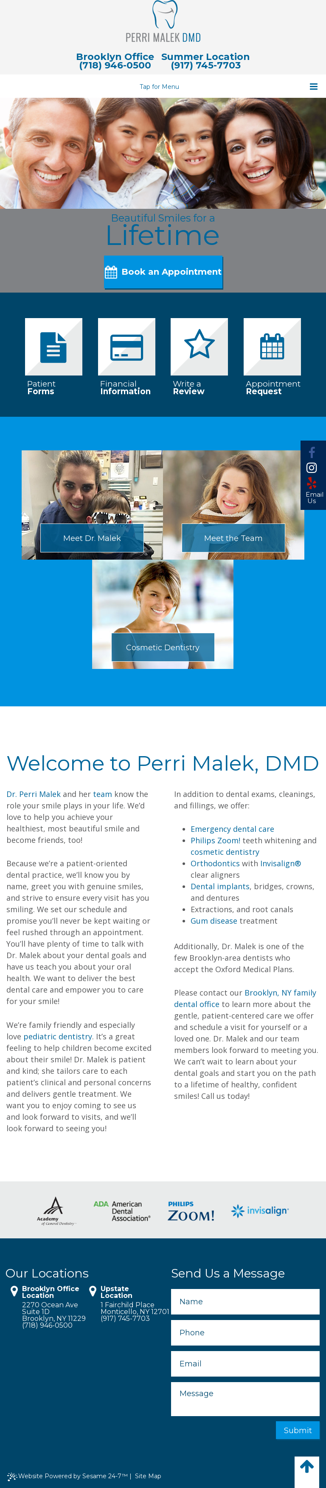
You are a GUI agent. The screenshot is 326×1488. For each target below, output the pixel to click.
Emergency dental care (232, 829)
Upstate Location (116, 1293)
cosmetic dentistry (225, 852)
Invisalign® (280, 864)
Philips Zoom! (215, 841)
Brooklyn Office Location (50, 1293)
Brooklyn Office (115, 57)
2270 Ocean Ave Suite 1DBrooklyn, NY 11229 (52, 1312)
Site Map (148, 1476)
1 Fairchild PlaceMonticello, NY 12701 (131, 1309)
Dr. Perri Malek (33, 794)
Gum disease (214, 921)
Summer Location (205, 57)
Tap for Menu (229, 86)
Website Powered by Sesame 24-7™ (67, 1477)
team (102, 794)
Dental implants (220, 887)
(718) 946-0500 (115, 65)
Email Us (312, 498)
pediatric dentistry (57, 1036)
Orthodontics (215, 864)
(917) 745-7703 (206, 65)
